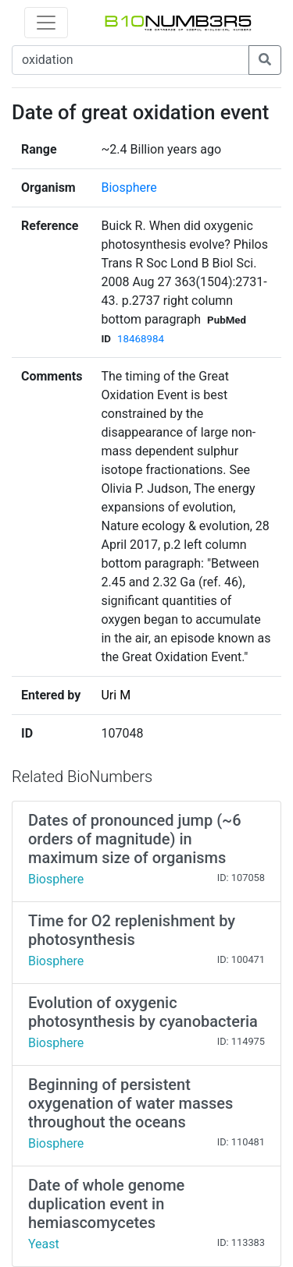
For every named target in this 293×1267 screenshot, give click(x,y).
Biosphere (128, 187)
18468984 (140, 339)
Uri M (115, 695)
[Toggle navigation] (46, 22)
